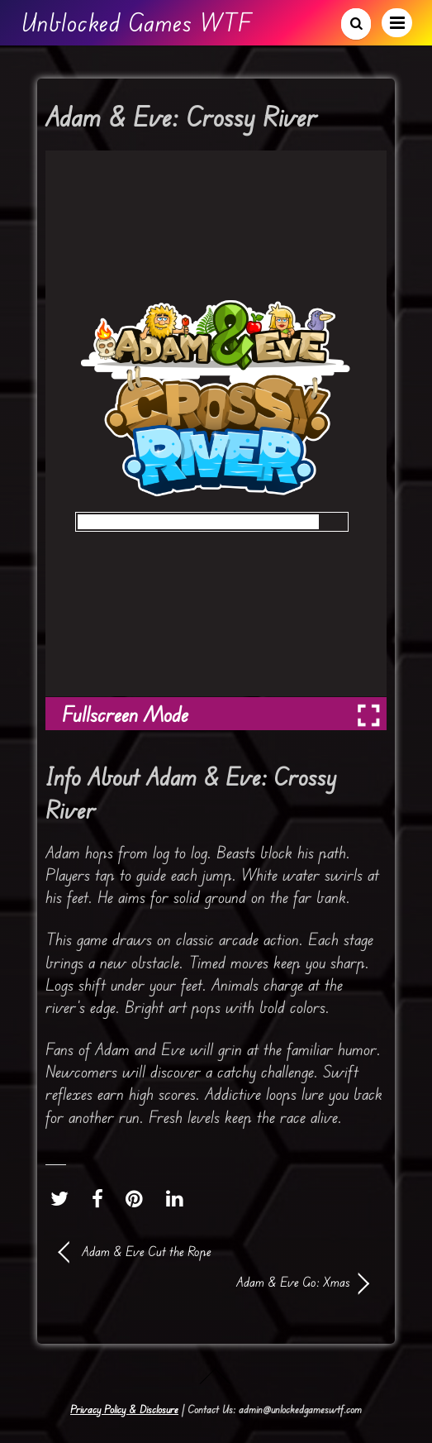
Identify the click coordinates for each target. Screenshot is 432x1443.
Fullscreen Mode (125, 714)
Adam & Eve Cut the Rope (146, 1251)
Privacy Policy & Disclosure (124, 1409)
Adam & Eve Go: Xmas (204, 1281)
